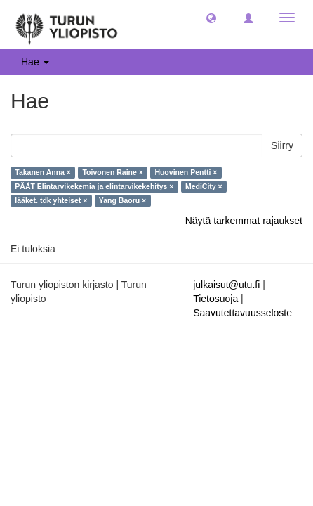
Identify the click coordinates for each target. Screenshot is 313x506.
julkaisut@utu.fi (226, 284)
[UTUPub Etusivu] (66, 24)
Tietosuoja (215, 298)
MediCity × (203, 186)
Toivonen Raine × (112, 172)
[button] (211, 18)
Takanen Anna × (43, 172)
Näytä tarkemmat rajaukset (243, 220)
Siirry (282, 145)
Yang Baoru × (122, 200)
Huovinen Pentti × (185, 172)
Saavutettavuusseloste (242, 312)
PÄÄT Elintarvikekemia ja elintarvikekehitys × (94, 186)
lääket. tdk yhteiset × (51, 200)
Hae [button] (35, 61)
